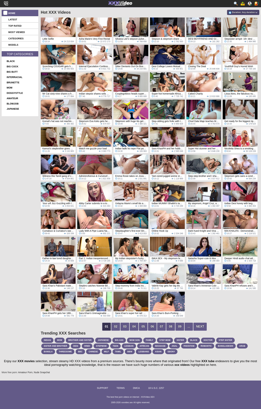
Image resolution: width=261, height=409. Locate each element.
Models (13, 45)
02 (115, 326)
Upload (242, 3)
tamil (118, 351)
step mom (164, 340)
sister (180, 340)
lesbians (143, 351)
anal (174, 346)
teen (115, 346)
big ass (119, 340)
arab (242, 346)
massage (160, 346)
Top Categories (20, 54)
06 (152, 326)
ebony (171, 351)
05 (143, 326)
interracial (14, 77)
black (11, 61)
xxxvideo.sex (127, 402)
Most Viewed (16, 32)
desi (75, 346)
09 (179, 326)
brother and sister (80, 340)
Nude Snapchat (42, 372)
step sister (225, 340)
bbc (80, 351)
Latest (12, 19)
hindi (87, 346)
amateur (12, 98)
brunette (13, 82)
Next (200, 326)
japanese (13, 109)
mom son (135, 340)
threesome (65, 351)
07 (161, 326)
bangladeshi (225, 346)
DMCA (136, 388)
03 (125, 326)
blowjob (13, 103)
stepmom (101, 346)
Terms (121, 388)
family (149, 340)
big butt (12, 71)
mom (9, 87)
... (189, 326)
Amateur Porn (25, 372)
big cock (12, 66)
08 (170, 326)
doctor (208, 340)
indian (47, 340)
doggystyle (15, 93)
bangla (48, 351)
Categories (16, 38)
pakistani (189, 346)
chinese (93, 351)
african (144, 346)
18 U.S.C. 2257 (156, 388)
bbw (129, 351)
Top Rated (14, 25)
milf (106, 351)
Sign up (249, 3)
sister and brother (55, 346)
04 (134, 326)
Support (102, 388)
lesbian (128, 346)
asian (158, 351)
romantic (206, 346)
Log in (256, 3)
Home (11, 13)
